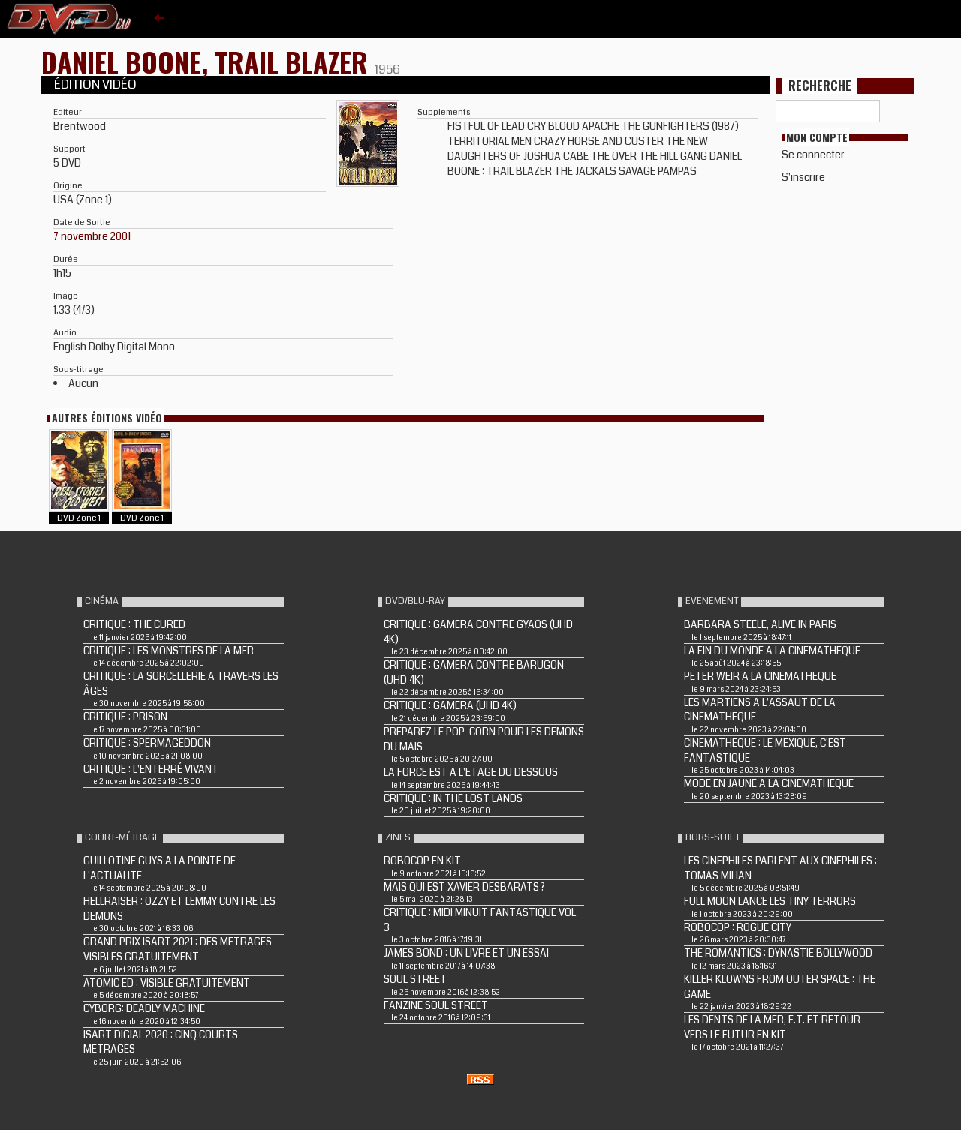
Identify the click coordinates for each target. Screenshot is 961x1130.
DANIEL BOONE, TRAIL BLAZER (208, 61)
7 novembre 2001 (92, 236)
